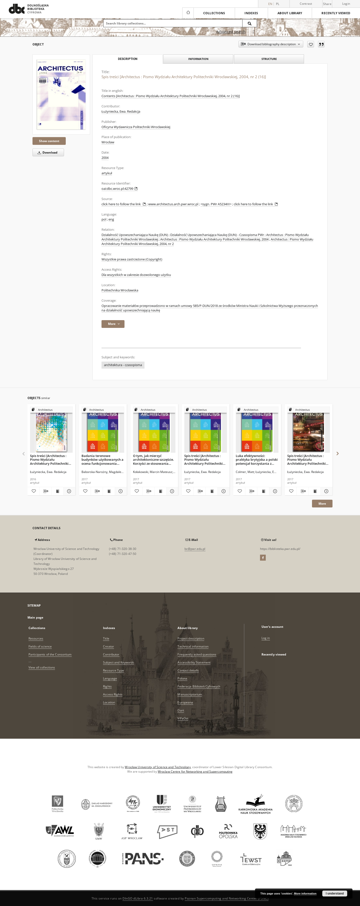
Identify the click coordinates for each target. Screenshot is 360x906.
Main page (35, 617)
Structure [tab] (269, 59)
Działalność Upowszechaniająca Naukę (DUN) (135, 235)
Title (106, 638)
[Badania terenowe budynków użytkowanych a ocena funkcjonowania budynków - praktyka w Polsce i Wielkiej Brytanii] (103, 430)
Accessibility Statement (194, 662)
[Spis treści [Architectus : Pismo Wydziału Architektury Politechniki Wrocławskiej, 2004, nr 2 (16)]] (61, 94)
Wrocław (108, 142)
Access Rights (112, 694)
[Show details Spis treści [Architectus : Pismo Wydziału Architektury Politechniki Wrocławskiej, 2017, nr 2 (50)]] (326, 491)
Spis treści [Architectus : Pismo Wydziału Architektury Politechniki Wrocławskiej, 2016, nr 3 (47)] (49, 459)
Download (47, 152)
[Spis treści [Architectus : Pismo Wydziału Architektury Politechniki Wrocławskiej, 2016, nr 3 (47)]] (51, 430)
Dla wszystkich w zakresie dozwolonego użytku (136, 275)
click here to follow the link (124, 204)
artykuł (107, 173)
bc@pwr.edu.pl (195, 549)
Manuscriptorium (190, 694)
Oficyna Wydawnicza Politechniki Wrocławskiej (136, 127)
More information (305, 893)
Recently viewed (336, 13)
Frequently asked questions (197, 654)
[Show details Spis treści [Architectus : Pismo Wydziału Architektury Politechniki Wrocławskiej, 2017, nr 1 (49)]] (223, 491)
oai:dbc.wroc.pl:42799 (120, 189)
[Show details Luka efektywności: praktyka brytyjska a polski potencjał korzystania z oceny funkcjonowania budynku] (274, 491)
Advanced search (231, 31)
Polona (182, 678)
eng (111, 219)
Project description (191, 638)
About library (290, 13)
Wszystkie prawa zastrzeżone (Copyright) (132, 259)
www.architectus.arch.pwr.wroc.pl (173, 204)
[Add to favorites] (310, 44)
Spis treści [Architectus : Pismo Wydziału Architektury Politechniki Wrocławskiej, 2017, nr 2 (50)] (306, 459)
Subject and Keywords (118, 662)
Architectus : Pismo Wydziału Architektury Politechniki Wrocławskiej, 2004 (214, 239)
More (322, 503)
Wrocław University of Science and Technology (157, 767)
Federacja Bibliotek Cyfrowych (199, 686)
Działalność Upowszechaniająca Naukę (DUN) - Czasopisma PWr (217, 235)
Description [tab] (127, 59)
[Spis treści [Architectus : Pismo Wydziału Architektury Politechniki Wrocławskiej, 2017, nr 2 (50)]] (309, 430)
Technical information (193, 646)
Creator (108, 646)
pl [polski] (278, 3)
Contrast (306, 3)
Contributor (111, 654)
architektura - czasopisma (123, 365)
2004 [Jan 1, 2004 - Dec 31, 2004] (105, 158)
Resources (35, 638)
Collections (214, 13)
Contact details (188, 670)
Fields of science (40, 646)
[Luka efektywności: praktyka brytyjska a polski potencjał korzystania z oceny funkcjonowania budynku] (257, 430)
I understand (335, 893)
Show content (49, 141)
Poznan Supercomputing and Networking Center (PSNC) (226, 898)
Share (327, 4)
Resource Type (113, 670)
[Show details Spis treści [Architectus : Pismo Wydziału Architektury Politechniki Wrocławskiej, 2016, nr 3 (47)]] (68, 491)
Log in (266, 638)
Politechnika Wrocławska (120, 290)
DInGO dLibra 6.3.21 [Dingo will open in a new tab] (137, 898)
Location (109, 702)
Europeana (185, 702)
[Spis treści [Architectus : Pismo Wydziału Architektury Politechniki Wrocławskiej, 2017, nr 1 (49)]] (205, 430)
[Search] (249, 23)
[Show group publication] (51, 410)
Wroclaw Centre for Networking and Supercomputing (195, 771)
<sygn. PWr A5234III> (216, 204)
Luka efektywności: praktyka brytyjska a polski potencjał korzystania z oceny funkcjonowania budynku (257, 459)
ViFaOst (183, 718)
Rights (107, 686)
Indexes (251, 13)
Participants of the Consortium (50, 654)
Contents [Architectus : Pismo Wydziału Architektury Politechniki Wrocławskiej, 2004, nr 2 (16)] (171, 96)
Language (110, 678)
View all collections (41, 667)
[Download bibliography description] (45, 491)
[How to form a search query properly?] (253, 31)
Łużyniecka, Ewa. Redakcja (121, 111)
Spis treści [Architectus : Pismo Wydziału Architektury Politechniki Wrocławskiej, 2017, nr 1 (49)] (203, 459)
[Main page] (188, 12)
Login (346, 3)
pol (104, 219)
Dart (181, 710)
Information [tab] (198, 59)
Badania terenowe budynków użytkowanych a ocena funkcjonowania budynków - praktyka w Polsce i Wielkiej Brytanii (103, 459)
